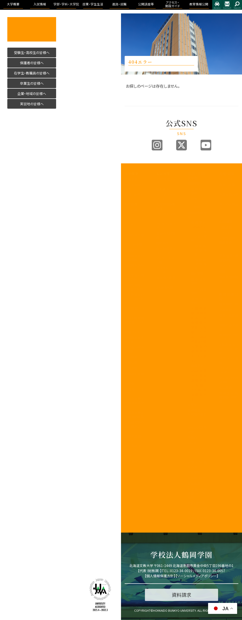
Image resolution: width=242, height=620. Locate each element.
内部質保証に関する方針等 (134, 287)
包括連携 (131, 357)
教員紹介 (131, 250)
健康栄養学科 (199, 281)
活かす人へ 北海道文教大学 (31, 29)
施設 (222, 271)
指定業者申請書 (228, 278)
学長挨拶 (131, 179)
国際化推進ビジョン (134, 438)
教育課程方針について (134, 267)
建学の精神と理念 (134, 186)
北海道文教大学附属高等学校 (134, 402)
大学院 (192, 404)
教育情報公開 (228, 296)
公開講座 (131, 368)
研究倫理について (134, 463)
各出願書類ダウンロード (165, 250)
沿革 (128, 229)
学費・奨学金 (196, 503)
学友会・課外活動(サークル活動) (197, 493)
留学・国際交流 (197, 520)
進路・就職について (228, 186)
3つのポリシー (134, 212)
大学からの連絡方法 (197, 464)
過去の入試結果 (165, 235)
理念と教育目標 (228, 317)
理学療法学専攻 (201, 250)
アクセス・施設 (228, 360)
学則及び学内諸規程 (134, 349)
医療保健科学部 (197, 214)
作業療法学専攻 (201, 264)
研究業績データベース (134, 447)
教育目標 (131, 204)
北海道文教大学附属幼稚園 (134, 414)
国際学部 (194, 183)
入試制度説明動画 (165, 206)
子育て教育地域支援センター (134, 322)
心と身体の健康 (197, 510)
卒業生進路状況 (228, 196)
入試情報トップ (165, 181)
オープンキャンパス (165, 196)
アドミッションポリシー (165, 225)
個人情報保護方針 (160, 575)
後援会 (129, 383)
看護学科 (199, 224)
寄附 (128, 455)
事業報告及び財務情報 (134, 257)
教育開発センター (134, 310)
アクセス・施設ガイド (228, 258)
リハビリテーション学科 (199, 236)
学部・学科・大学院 (197, 175)
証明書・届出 (196, 477)
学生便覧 (194, 472)
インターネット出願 (165, 260)
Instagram (157, 145)
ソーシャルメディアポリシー (197, 575)
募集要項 (162, 189)
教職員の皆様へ (134, 375)
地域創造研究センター (134, 339)
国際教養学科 (199, 191)
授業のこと (195, 437)
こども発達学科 (199, 291)
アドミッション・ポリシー (228, 370)
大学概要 (131, 173)
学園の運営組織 (134, 236)
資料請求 (162, 243)
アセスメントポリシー (134, 221)
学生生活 (194, 483)
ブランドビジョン (165, 215)
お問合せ (227, 5)
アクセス (217, 5)
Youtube (206, 145)
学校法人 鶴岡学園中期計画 (228, 397)
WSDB (192, 443)
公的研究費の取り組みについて (134, 426)
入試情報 (163, 173)
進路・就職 (226, 173)
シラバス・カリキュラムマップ (197, 452)
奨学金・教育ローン (165, 279)
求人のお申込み (228, 206)
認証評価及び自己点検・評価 (134, 298)
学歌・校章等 (133, 244)
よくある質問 (164, 287)
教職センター (134, 332)
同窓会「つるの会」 (134, 391)
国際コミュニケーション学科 (199, 203)
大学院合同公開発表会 (228, 240)
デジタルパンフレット (165, 270)
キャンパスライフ (197, 429)
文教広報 (131, 362)
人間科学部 (195, 273)
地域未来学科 (199, 300)
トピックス (225, 179)
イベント (224, 233)
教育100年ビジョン (134, 196)
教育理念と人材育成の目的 (197, 412)
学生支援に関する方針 (134, 277)
